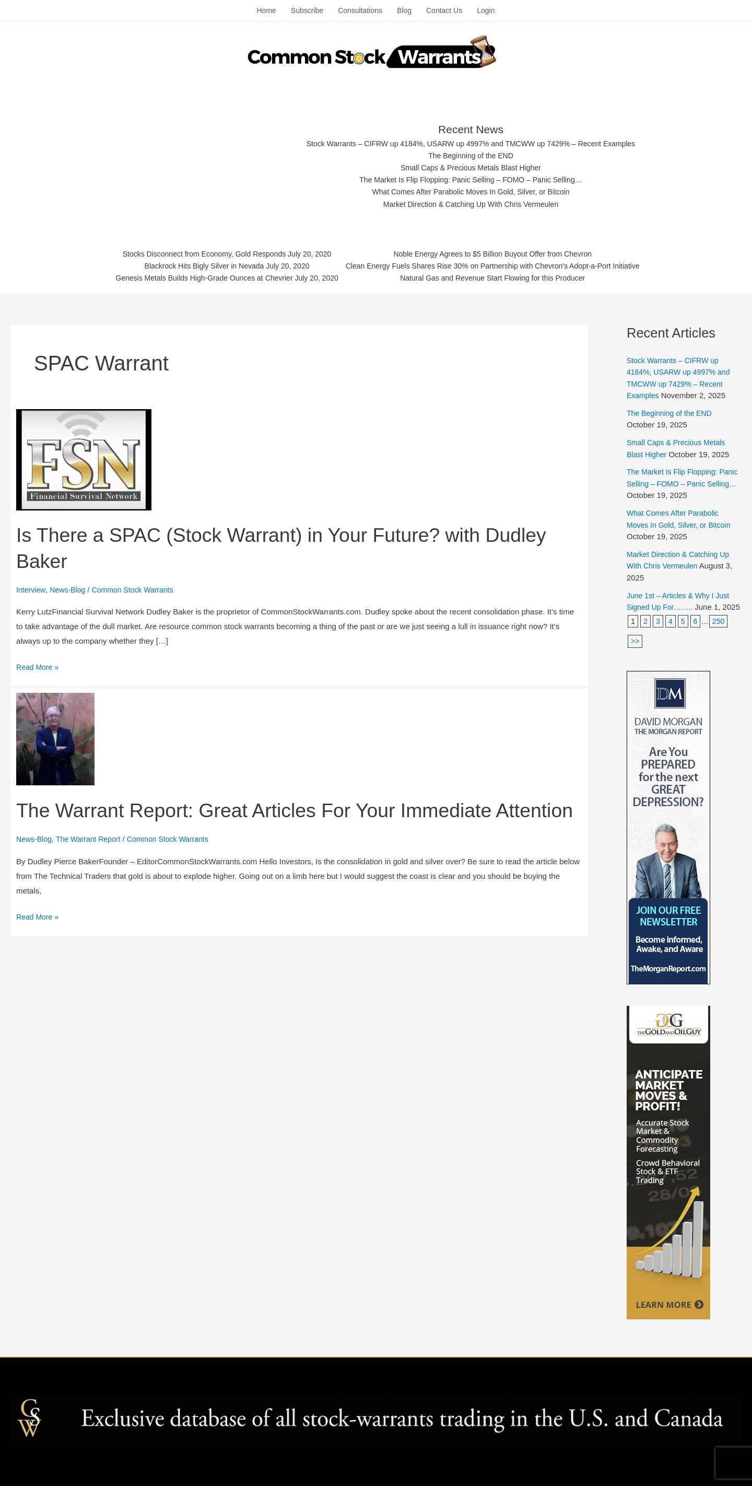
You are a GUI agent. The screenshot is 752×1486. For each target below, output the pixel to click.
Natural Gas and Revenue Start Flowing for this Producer (501, 276)
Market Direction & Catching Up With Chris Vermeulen (471, 201)
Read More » (39, 659)
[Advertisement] (199, 159)
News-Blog (71, 583)
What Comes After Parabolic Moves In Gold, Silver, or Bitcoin (471, 188)
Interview (31, 583)
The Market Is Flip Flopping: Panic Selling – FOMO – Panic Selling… (471, 175)
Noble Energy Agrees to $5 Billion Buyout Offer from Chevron (501, 250)
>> (635, 646)
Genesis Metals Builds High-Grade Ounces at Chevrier (192, 276)
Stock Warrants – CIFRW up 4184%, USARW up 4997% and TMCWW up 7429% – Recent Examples (471, 137)
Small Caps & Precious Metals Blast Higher (471, 162)
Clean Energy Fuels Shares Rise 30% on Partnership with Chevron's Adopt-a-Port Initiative (501, 263)
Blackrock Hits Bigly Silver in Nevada (192, 263)
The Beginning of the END (471, 149)
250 (720, 626)
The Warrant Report (92, 858)
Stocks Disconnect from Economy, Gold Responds (191, 250)
